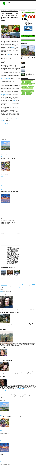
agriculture (4, 222)
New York (12, 11)
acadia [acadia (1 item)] (25, 80)
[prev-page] (1, 279)
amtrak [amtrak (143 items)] (26, 87)
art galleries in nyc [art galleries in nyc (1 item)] (28, 94)
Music (2, 156)
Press (3, 0)
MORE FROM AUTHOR (11, 267)
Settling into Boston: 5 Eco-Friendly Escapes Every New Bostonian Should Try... (28, 57)
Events (10, 11)
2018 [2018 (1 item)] (22, 80)
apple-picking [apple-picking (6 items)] (31, 90)
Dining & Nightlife (10, 10)
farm (14, 222)
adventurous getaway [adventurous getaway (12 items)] (25, 84)
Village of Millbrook (4, 94)
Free (1, 189)
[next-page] (2, 279)
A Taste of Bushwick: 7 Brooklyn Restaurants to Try (10, 275)
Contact (6, 0)
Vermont (2, 181)
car (22, 284)
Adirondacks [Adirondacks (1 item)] (23, 83)
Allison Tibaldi (3, 20)
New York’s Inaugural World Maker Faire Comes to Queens (15, 236)
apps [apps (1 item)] (33, 91)
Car (1, 185)
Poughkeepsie (4, 48)
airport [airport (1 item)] (23, 87)
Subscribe (9, 0)
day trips (33, 284)
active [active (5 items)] (28, 80)
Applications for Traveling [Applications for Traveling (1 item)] (28, 91)
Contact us (1, 291)
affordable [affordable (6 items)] (30, 84)
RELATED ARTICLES (4, 267)
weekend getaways (4, 285)
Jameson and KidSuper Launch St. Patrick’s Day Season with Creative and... (30, 74)
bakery (14, 100)
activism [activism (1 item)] (32, 80)
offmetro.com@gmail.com (19, 287)
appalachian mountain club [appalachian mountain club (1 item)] (25, 90)
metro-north (2, 223)
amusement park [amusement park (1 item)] (31, 87)
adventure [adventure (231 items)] (28, 83)
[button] (34, 5)
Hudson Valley (15, 11)
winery (8, 223)
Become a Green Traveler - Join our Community (28, 36)
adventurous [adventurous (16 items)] (32, 83)
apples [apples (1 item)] (23, 91)
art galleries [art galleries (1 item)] (23, 94)
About (1, 0)
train (5, 223)
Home (1, 10)
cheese (12, 222)
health (2, 69)
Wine (9, 54)
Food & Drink (5, 10)
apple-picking (8, 222)
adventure (13, 47)
